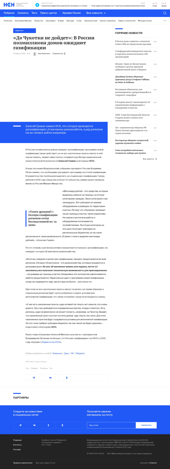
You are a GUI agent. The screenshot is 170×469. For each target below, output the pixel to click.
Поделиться (59, 53)
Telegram (80, 353)
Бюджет (34, 368)
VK (72, 353)
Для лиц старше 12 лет (45, 463)
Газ (51, 368)
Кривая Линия (72, 13)
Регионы (44, 368)
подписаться (146, 425)
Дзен (66, 353)
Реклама (17, 449)
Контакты (17, 445)
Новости (57, 353)
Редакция (17, 440)
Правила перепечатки (22, 463)
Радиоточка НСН (51, 342)
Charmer (153, 463)
